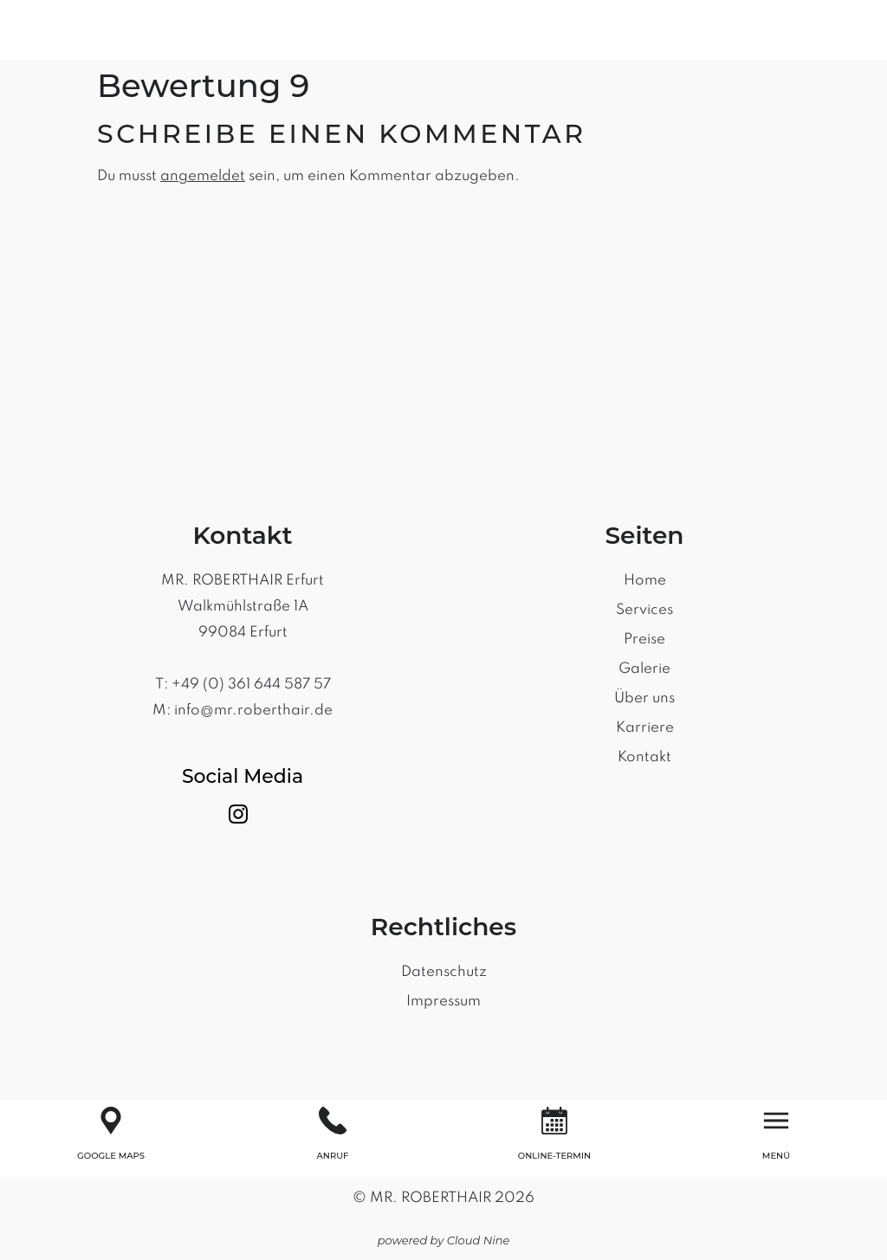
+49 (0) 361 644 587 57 (251, 684)
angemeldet (202, 176)
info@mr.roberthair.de (253, 710)
